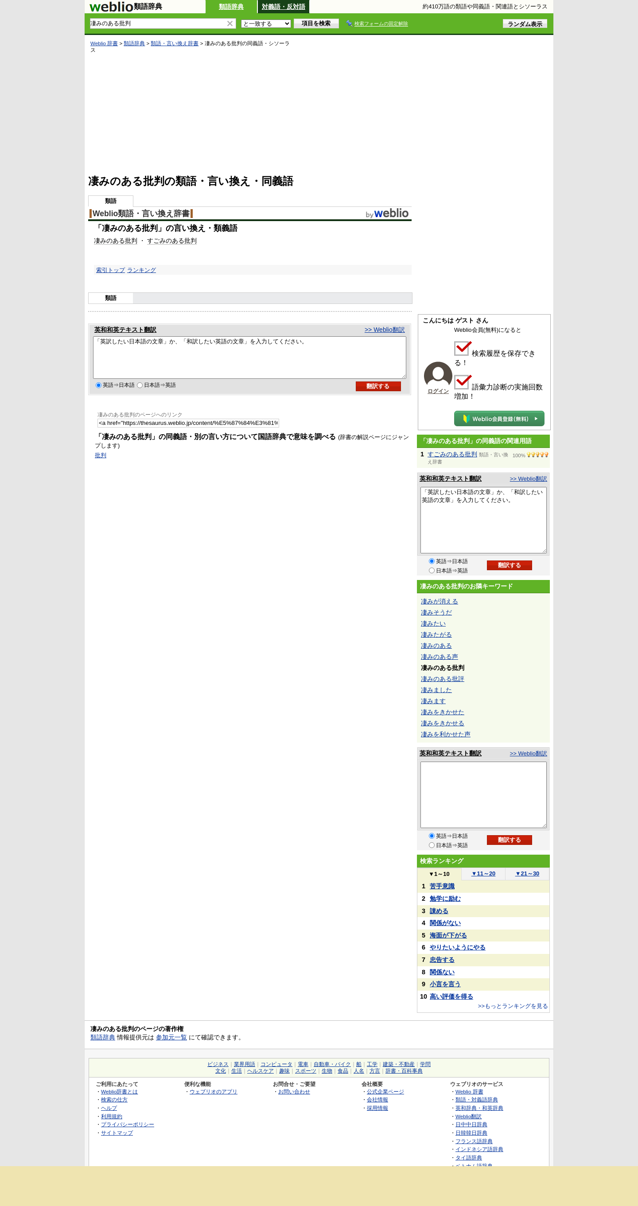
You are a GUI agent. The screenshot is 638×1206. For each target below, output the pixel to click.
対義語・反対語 (283, 6)
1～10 (438, 874)
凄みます (433, 700)
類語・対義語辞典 (476, 1099)
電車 (303, 1064)
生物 (327, 1071)
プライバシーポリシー (127, 1124)
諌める (439, 910)
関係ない (442, 972)
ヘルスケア (260, 1071)
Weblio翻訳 (468, 1116)
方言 (375, 1071)
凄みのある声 (439, 656)
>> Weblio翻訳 (385, 329)
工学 (372, 1064)
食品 (343, 1071)
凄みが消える (439, 601)
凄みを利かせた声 (446, 734)
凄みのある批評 (442, 678)
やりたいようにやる (458, 947)
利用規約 (111, 1116)
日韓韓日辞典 (471, 1133)
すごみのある (165, 240)
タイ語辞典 (468, 1157)
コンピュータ (276, 1064)
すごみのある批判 (452, 454)
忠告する (442, 959)
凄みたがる (436, 634)
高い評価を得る (451, 996)
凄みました (436, 689)
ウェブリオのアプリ (213, 1091)
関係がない (445, 922)
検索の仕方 (114, 1099)
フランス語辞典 (474, 1141)
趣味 (284, 1071)
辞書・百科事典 (404, 1071)
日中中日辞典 (471, 1124)
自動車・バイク (332, 1064)
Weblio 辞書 (104, 43)
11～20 (483, 873)
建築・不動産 (399, 1064)
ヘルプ (109, 1108)
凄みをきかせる (442, 723)
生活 (236, 1071)
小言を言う (445, 984)
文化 (220, 1071)
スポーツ (305, 1071)
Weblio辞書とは (119, 1091)
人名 (359, 1071)
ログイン (438, 391)
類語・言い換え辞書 (174, 43)
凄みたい (433, 623)
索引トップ (110, 270)
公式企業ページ (385, 1091)
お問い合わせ (294, 1091)
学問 (425, 1064)
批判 (131, 240)
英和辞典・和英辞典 (479, 1108)
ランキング (141, 270)
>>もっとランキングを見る (513, 1006)
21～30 (527, 873)
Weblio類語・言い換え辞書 (141, 213)
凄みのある (109, 240)
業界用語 (244, 1064)
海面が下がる (448, 935)
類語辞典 (231, 6)
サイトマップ (117, 1133)
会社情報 (377, 1099)
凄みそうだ (436, 612)
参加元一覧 (171, 1037)
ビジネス (218, 1064)
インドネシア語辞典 (479, 1149)
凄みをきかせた (442, 712)
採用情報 (377, 1108)
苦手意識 (442, 886)
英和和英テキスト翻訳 (125, 329)
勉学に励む (445, 898)
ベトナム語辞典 (474, 1166)
